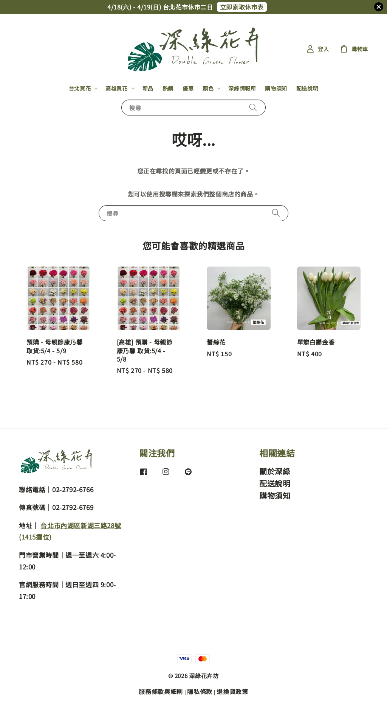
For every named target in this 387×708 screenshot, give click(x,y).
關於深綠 (274, 471)
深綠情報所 (242, 88)
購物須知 (276, 88)
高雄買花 (116, 88)
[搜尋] (253, 107)
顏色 (208, 88)
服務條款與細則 (161, 691)
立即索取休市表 (242, 6)
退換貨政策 (232, 691)
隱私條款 (199, 691)
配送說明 (307, 88)
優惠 (188, 88)
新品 (147, 88)
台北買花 (80, 88)
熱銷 (168, 88)
